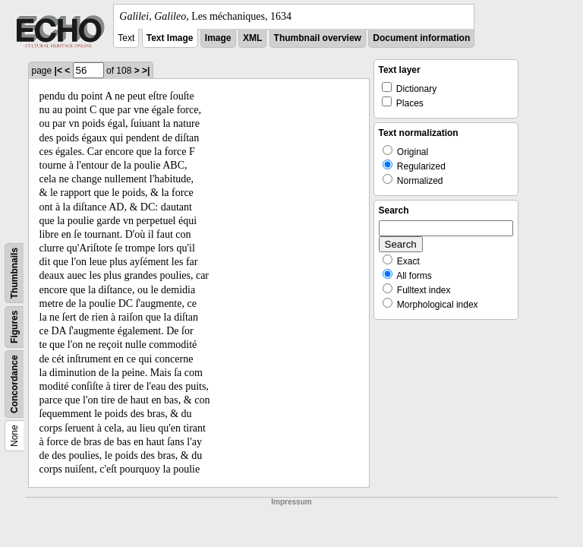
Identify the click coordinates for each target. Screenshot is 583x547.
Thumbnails (14, 273)
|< (58, 70)
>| (146, 70)
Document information (421, 38)
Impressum (291, 502)
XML (252, 38)
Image (218, 38)
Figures (14, 327)
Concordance (14, 384)
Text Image (170, 38)
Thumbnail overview (317, 38)
